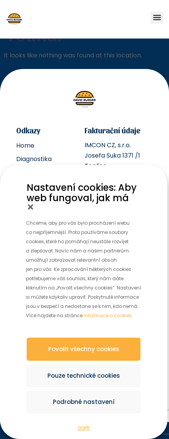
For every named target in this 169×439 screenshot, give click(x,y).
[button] (30, 207)
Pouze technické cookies (83, 376)
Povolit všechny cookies (83, 349)
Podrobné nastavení (84, 402)
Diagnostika (34, 159)
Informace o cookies (108, 315)
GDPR (84, 428)
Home (25, 145)
